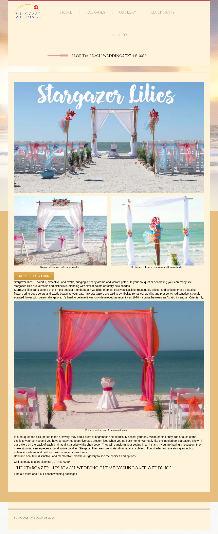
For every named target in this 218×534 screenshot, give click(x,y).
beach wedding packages (61, 474)
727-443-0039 (61, 461)
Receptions (162, 12)
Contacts (117, 35)
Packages (95, 12)
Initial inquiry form (34, 276)
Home (66, 12)
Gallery (127, 12)
